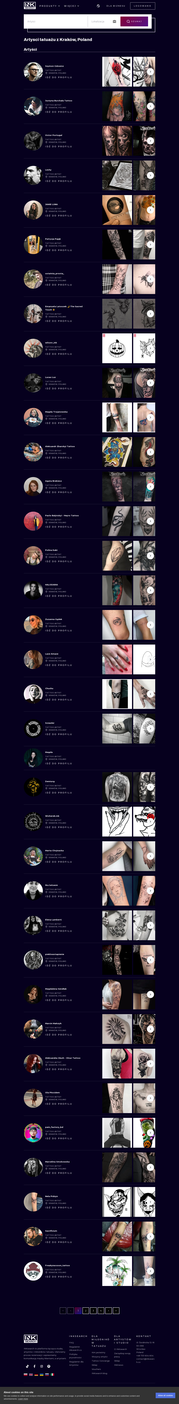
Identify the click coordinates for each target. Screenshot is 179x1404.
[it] (52, 1374)
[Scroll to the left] (107, 210)
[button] (98, 6)
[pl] (25, 1374)
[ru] (47, 1374)
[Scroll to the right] (150, 71)
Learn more (23, 1399)
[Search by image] (114, 21)
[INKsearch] (30, 5)
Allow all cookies (165, 1395)
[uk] (41, 1374)
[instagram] (41, 1366)
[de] (36, 1374)
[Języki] (98, 6)
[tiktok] (27, 1366)
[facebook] (34, 1366)
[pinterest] (48, 1366)
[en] (31, 1374)
